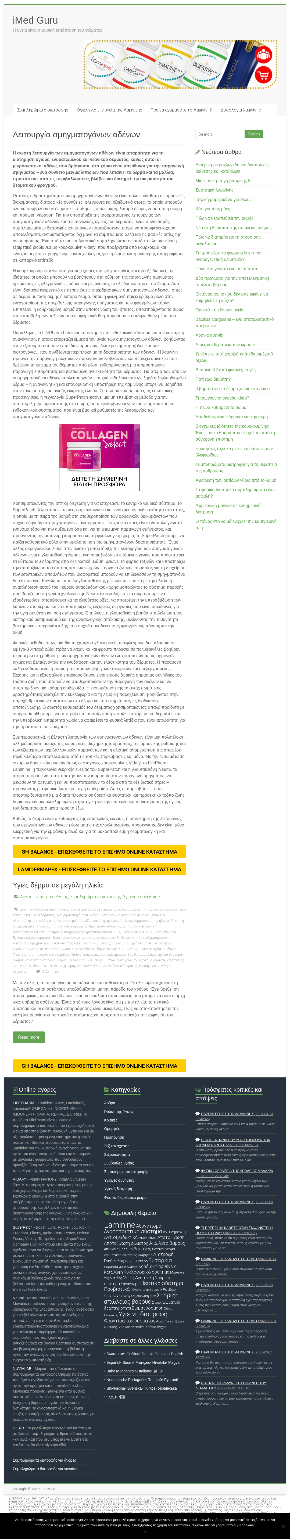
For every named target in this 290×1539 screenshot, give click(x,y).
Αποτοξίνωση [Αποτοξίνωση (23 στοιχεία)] (170, 1237)
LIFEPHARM (23, 1103)
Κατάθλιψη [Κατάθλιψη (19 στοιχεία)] (113, 1272)
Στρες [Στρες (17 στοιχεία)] (157, 1302)
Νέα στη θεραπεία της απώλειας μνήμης (233, 227)
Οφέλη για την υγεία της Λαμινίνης (109, 110)
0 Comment (47, 971)
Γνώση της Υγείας (51, 896)
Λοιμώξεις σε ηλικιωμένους (88, 943)
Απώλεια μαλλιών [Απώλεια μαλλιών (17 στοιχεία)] (118, 1249)
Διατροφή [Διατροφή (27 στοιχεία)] (163, 1254)
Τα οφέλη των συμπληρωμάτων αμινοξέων (100, 960)
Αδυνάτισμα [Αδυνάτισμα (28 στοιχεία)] (148, 1226)
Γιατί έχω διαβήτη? (213, 379)
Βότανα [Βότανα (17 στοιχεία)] (158, 1249)
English (177, 1354)
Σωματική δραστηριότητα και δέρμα (40, 960)
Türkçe (150, 1388)
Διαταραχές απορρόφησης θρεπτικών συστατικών (82, 932)
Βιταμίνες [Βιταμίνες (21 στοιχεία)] (142, 1248)
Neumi (18, 1298)
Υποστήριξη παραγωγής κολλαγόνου (75, 966)
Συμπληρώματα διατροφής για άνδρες (44, 1460)
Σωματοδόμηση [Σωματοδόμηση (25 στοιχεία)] (147, 1308)
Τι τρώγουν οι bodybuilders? (222, 398)
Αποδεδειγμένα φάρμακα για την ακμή (231, 417)
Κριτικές (110, 1120)
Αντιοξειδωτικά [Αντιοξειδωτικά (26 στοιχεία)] (121, 1237)
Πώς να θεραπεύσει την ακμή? (224, 218)
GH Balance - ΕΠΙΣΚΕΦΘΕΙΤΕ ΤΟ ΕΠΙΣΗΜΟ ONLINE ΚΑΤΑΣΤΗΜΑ (99, 852)
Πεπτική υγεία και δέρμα (158, 949)
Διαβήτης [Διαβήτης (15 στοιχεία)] (145, 1255)
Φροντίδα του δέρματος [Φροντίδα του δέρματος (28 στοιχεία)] (130, 1321)
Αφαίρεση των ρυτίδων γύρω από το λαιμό (235, 480)
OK (146, 1532)
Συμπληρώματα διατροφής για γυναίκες (45, 1469)
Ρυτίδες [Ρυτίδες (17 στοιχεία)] (169, 1290)
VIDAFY (19, 1179)
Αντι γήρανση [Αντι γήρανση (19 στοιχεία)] (174, 1232)
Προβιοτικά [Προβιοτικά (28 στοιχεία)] (117, 1289)
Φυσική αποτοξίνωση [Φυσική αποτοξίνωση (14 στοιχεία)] (170, 1321)
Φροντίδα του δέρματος (120, 966)
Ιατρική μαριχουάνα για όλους (223, 199)
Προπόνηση (114, 1137)
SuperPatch (23, 1227)
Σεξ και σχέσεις (116, 1146)
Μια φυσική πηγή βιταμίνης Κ (223, 180)
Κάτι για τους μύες (212, 209)
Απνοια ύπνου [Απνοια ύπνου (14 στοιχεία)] (147, 1238)
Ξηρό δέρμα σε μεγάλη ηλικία (152, 943)
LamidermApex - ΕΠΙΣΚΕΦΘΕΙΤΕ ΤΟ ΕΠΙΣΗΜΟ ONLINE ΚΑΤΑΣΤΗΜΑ (99, 869)
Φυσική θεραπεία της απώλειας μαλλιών (237, 1171)
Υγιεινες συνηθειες (141, 896)
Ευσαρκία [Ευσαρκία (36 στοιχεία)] (160, 1260)
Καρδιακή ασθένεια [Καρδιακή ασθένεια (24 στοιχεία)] (157, 1266)
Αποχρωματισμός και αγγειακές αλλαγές (119, 915)
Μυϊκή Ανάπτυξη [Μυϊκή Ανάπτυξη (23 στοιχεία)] (138, 1277)
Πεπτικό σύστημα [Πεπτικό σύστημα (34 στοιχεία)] (161, 1283)
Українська (167, 1388)
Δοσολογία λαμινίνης (240, 110)
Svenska (134, 1388)
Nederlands (116, 1380)
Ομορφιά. (112, 1129)
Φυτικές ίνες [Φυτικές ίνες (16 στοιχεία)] (114, 1327)
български (115, 1354)
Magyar (174, 1362)
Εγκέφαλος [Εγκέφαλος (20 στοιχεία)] (114, 1260)
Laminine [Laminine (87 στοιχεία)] (119, 1224)
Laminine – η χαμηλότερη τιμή (229, 1259)
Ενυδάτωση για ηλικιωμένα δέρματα (149, 932)
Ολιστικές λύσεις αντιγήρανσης (36, 949)
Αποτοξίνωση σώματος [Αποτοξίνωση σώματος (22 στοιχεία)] (126, 1243)
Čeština (133, 1354)
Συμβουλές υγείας (119, 1163)
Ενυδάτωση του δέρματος (32, 938)
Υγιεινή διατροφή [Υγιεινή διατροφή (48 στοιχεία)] (143, 1314)
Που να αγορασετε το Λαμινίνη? (181, 110)
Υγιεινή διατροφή (118, 1189)
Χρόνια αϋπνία (209, 335)
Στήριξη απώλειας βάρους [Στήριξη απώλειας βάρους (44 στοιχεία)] (141, 1298)
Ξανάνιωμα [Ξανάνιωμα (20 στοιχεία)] (130, 1283)
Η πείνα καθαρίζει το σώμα (220, 407)
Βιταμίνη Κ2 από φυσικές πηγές (225, 370)
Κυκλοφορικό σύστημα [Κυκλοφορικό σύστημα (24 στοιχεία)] (146, 1272)
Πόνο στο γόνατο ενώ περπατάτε (226, 269)
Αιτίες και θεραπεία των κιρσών (225, 344)
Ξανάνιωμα (120, 943)
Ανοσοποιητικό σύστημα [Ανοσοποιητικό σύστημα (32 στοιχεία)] (133, 1231)
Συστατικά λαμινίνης (214, 190)
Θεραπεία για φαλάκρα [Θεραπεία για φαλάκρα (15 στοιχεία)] (121, 1267)
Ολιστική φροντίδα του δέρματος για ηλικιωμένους (100, 949)
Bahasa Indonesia (121, 1371)
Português (136, 1380)
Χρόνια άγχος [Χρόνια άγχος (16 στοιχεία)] (155, 1327)
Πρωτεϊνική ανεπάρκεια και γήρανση (98, 955)
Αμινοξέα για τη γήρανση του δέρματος (62, 909)
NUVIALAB (22, 1369)
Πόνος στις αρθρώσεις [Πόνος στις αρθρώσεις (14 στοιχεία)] (146, 1290)
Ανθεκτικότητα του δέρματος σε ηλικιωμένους (128, 909)
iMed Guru (35, 20)
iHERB (18, 1428)
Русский (171, 1380)
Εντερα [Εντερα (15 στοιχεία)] (130, 1261)
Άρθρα (26, 896)
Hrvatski (159, 1362)
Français (142, 1362)
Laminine (26, 909)
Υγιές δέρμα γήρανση (149, 960)
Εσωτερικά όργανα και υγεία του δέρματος (84, 938)
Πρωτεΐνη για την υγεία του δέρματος (41, 955)
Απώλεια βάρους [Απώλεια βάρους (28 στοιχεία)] (167, 1243)
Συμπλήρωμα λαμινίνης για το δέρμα (154, 955)
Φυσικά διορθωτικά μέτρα (125, 1197)
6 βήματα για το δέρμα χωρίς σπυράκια (232, 388)
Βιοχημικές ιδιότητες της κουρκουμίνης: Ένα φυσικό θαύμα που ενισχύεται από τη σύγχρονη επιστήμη (235, 432)
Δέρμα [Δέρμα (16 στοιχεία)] (169, 1249)
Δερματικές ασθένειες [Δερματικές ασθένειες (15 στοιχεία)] (120, 1255)
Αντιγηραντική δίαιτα (72, 915)
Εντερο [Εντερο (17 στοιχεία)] (142, 1261)
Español (113, 1362)
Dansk (147, 1354)
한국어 (159, 1371)
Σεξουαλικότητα (117, 1154)
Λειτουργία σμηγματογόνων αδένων (39, 943)
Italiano (145, 1371)
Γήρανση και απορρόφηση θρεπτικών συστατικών (87, 926)
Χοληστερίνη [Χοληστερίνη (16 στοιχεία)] (135, 1327)
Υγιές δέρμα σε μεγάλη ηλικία (58, 885)
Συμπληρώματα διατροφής (42, 110)
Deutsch (162, 1354)
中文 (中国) (115, 1397)
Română (155, 1380)
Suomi (128, 1362)
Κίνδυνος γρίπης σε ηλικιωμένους (142, 938)
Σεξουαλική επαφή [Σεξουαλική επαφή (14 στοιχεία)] (117, 1296)
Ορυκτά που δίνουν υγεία (219, 310)
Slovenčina (115, 1388)
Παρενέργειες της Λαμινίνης (227, 1114)
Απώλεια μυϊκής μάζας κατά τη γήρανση (88, 921)
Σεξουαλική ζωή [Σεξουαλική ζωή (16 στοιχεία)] (143, 1296)
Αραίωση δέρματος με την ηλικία (144, 921)
